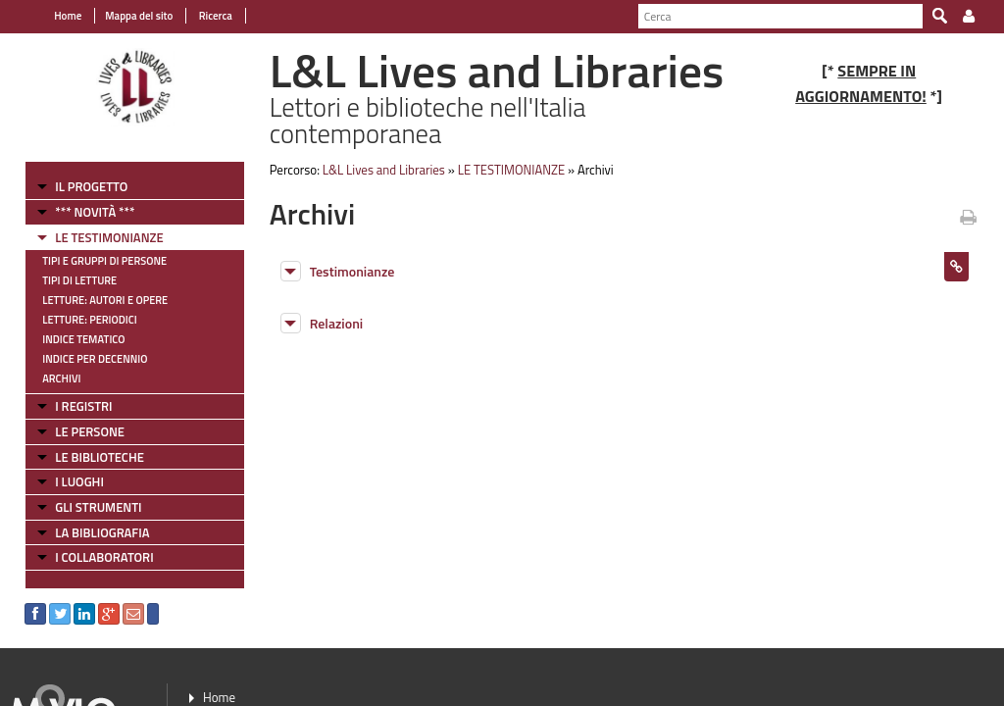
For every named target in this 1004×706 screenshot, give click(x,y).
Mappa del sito (139, 16)
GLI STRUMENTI (98, 507)
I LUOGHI (79, 481)
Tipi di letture (79, 280)
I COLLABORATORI (104, 557)
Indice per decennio (94, 359)
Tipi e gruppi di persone (104, 261)
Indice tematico (83, 339)
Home (67, 16)
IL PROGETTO (91, 186)
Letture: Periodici (89, 320)
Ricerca (214, 16)
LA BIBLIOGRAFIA (102, 532)
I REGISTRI (83, 406)
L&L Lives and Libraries (384, 169)
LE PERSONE (90, 431)
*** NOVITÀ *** (94, 212)
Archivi (61, 378)
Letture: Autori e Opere (105, 300)
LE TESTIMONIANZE (109, 237)
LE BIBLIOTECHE (99, 457)
